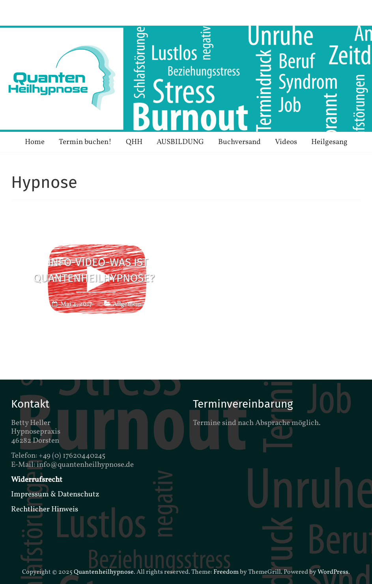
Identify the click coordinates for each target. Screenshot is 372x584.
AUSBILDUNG (180, 142)
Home (35, 142)
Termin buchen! (85, 142)
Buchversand (239, 142)
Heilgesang (329, 142)
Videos (286, 142)
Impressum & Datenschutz (55, 494)
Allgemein (127, 304)
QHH (134, 142)
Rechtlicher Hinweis (44, 509)
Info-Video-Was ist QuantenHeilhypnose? (94, 270)
